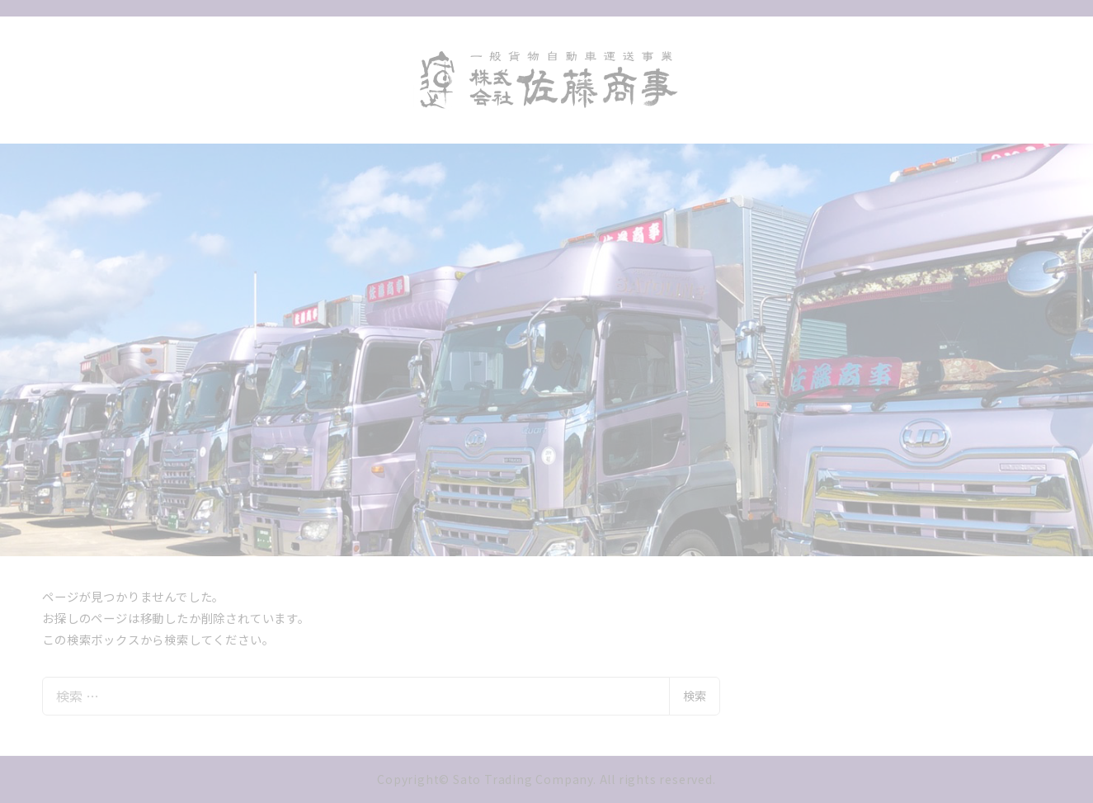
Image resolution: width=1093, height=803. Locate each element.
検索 (694, 695)
